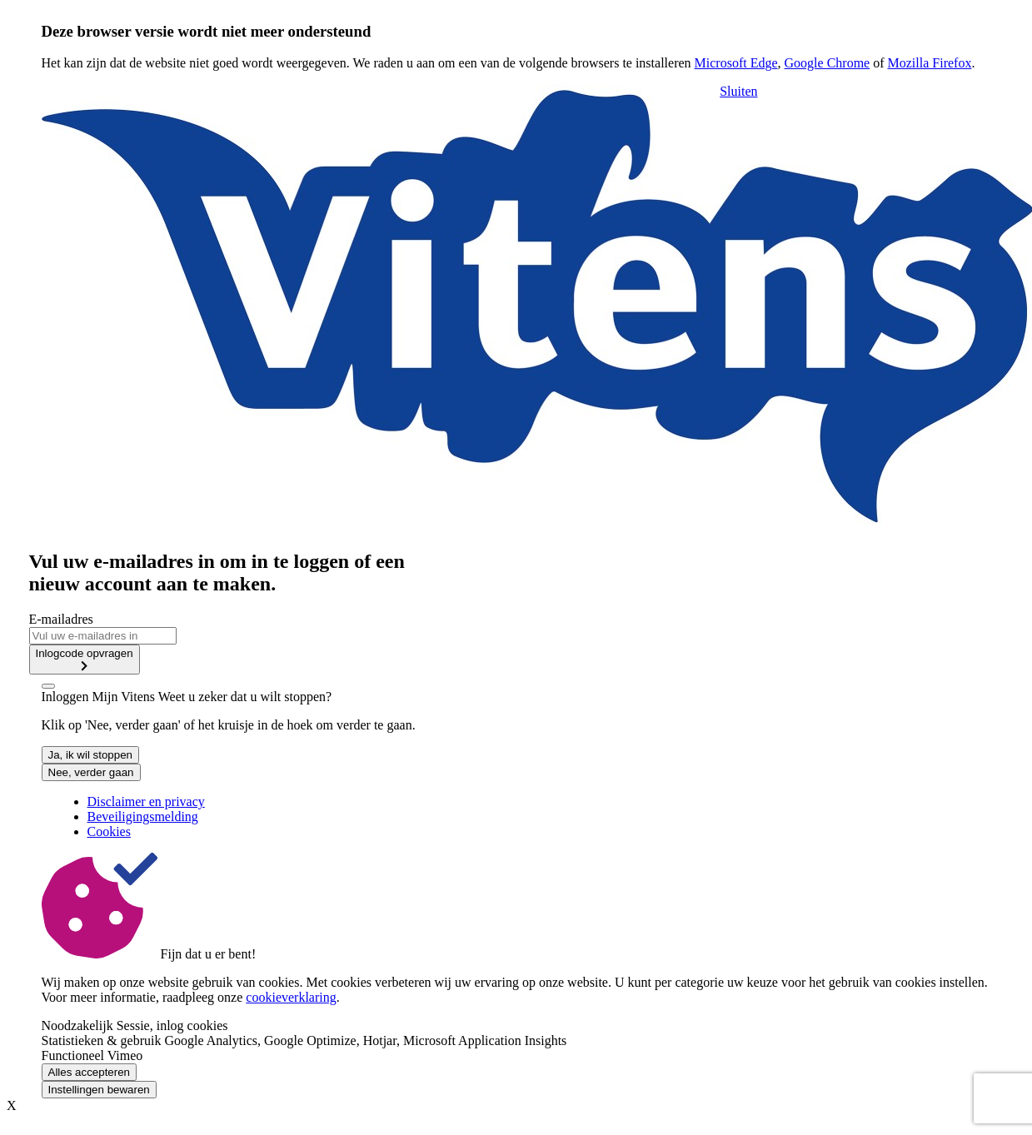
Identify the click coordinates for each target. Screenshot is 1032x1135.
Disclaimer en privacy (146, 801)
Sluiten (738, 91)
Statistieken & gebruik (102, 1040)
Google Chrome (827, 63)
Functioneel (73, 1055)
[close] (48, 686)
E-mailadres (61, 619)
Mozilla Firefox (930, 63)
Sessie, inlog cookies (172, 1025)
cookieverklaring (291, 997)
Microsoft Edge (736, 63)
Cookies (109, 831)
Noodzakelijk (77, 1025)
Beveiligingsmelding (142, 816)
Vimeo (125, 1055)
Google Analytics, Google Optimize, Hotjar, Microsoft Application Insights (365, 1040)
